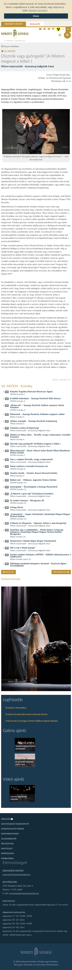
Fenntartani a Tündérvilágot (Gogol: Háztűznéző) (33, 541)
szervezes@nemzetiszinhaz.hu (16, 875)
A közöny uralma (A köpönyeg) (24, 428)
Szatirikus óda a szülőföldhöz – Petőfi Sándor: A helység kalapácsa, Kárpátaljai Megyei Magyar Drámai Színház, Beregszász (36, 532)
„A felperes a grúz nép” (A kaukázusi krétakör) (31, 494)
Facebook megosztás (10, 579)
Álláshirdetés (8, 839)
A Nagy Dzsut (16, 507)
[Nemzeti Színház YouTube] (49, 29)
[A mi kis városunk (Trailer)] (22, 793)
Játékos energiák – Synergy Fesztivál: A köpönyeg (33, 421)
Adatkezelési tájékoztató (15, 824)
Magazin (35, 24)
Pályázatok (7, 844)
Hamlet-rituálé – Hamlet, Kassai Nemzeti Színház (33, 473)
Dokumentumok (10, 834)
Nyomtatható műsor (12, 829)
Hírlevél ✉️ (7, 819)
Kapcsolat (7, 849)
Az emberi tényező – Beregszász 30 (27, 501)
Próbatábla (7, 859)
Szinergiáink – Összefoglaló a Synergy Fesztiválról (33, 487)
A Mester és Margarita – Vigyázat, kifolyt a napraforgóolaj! (38, 523)
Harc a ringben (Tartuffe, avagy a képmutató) (31, 459)
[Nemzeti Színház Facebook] (45, 29)
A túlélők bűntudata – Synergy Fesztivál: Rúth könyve (35, 398)
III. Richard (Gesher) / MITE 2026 (24, 763)
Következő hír (61, 572)
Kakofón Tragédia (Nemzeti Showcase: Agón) (31, 392)
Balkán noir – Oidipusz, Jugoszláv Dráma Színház (33, 480)
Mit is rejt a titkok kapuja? (22, 548)
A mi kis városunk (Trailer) (18, 798)
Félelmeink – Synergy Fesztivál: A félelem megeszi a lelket (37, 414)
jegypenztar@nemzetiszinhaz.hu (24, 893)
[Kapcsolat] (40, 29)
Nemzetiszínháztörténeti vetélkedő (24, 747)
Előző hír (8, 572)
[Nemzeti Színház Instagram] (53, 29)
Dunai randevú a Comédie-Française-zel (29, 466)
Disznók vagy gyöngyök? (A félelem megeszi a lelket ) (35, 444)
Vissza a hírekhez (10, 46)
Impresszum (7, 854)
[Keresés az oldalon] (67, 35)
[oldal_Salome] (36, 639)
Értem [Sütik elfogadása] (36, 16)
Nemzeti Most (13, 24)
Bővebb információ (38, 10)
